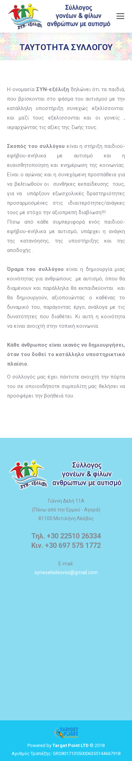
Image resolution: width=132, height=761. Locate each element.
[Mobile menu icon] (120, 16)
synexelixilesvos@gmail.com (66, 572)
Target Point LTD (70, 745)
